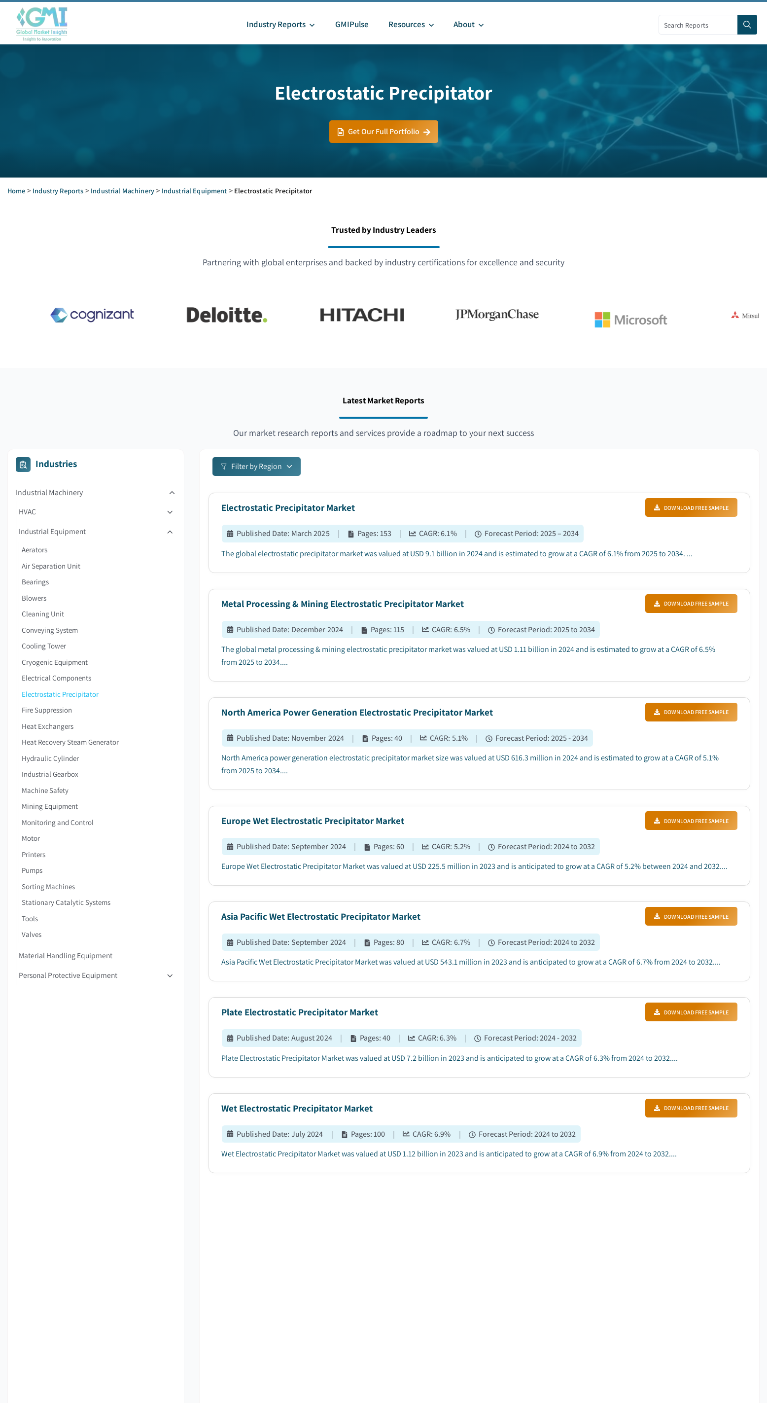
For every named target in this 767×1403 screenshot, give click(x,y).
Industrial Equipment (194, 190)
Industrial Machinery (122, 190)
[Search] (747, 25)
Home (16, 190)
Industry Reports (58, 190)
